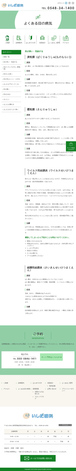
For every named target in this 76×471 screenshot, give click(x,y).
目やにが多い (8, 74)
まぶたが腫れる (9, 104)
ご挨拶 (7, 43)
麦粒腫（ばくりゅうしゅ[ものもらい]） (50, 57)
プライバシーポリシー (68, 390)
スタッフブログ (39, 397)
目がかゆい (7, 94)
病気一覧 (7, 57)
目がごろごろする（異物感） (12, 68)
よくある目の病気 (24, 389)
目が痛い (7, 89)
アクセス (65, 43)
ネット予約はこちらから (51, 357)
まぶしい (7, 99)
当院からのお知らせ (39, 392)
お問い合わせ (51, 389)
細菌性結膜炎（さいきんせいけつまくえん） (50, 268)
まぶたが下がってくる (11, 84)
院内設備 (52, 386)
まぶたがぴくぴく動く (11, 109)
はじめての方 (30, 43)
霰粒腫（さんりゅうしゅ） (42, 109)
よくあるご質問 (54, 43)
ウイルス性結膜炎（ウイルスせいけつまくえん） (50, 171)
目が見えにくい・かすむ (12, 79)
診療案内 (19, 43)
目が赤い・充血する (10, 62)
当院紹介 (42, 43)
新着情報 (36, 389)
